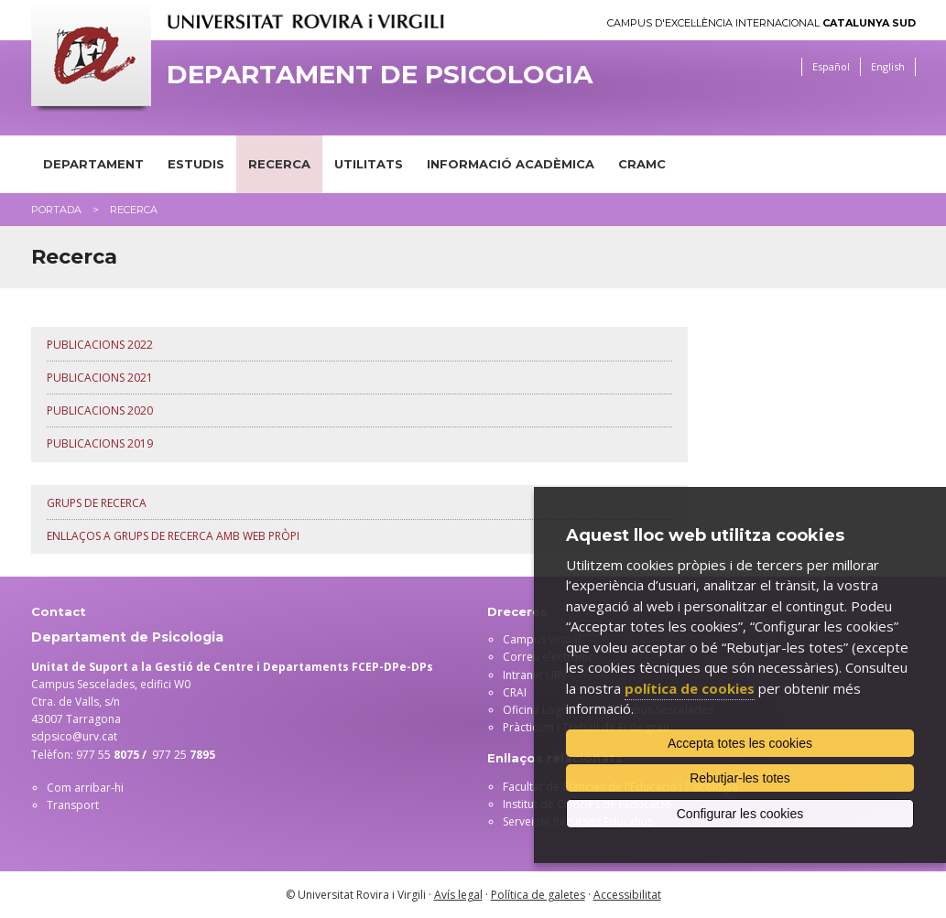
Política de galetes (538, 894)
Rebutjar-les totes (740, 778)
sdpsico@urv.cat (74, 736)
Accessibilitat (627, 894)
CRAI (515, 692)
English (888, 66)
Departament (93, 164)
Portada (56, 209)
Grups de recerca (97, 503)
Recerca (279, 164)
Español (831, 66)
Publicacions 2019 (100, 443)
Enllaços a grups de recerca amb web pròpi (173, 536)
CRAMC (642, 164)
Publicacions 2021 (100, 377)
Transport (73, 805)
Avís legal (458, 894)
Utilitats (368, 164)
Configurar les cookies (740, 813)
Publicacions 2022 (100, 344)
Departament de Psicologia (380, 74)
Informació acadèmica (510, 164)
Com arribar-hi (85, 787)
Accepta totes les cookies (740, 743)
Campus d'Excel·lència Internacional (761, 23)
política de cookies (690, 688)
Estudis (196, 164)
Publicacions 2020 (100, 410)
